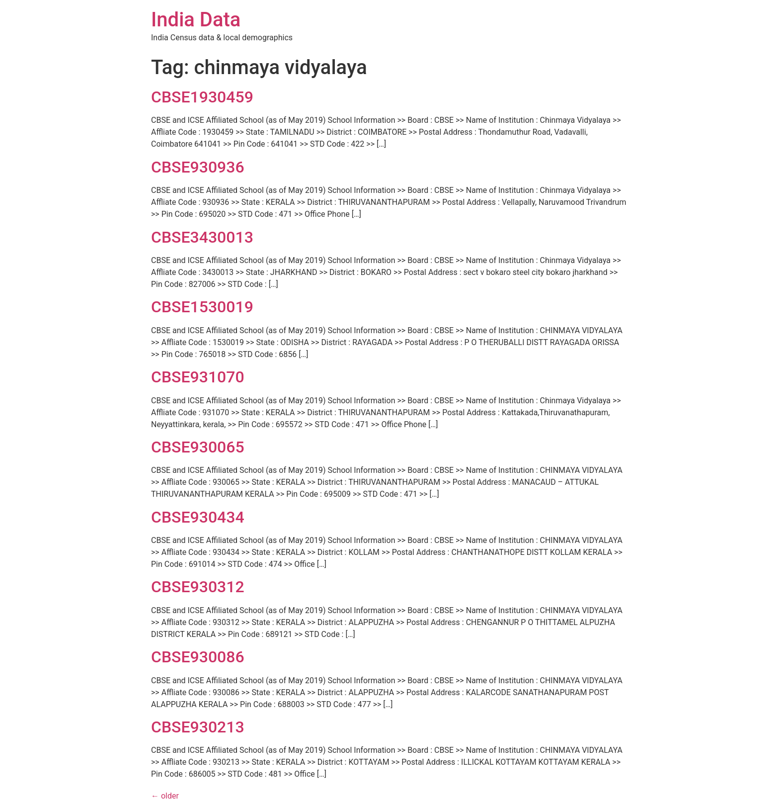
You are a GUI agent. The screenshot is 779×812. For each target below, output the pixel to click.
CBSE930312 (197, 586)
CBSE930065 (197, 447)
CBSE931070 (197, 376)
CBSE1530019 (202, 306)
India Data (195, 19)
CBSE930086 (197, 656)
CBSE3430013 (202, 237)
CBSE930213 (197, 727)
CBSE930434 (197, 517)
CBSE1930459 (202, 97)
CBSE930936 (197, 167)
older (165, 796)
